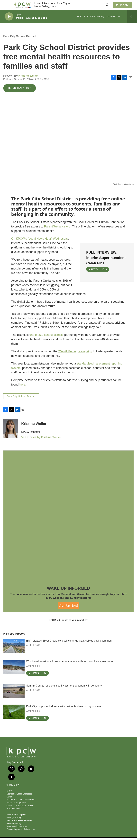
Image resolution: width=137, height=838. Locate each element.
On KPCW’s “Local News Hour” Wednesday (39, 238)
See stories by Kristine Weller (41, 437)
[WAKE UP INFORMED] (68, 516)
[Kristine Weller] (10, 428)
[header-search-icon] (107, 4)
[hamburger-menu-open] (8, 5)
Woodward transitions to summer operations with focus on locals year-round (70, 661)
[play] (9, 16)
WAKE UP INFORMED (68, 588)
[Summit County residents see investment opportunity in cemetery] (14, 691)
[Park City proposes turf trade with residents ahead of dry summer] (14, 712)
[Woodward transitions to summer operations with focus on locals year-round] (14, 667)
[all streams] (132, 16)
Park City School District (19, 36)
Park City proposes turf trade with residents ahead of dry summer (64, 706)
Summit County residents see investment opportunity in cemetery (64, 685)
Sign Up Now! (68, 605)
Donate (124, 5)
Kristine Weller (28, 75)
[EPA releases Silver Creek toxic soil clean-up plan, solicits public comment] (14, 646)
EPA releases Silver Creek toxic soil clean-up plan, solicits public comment (69, 640)
